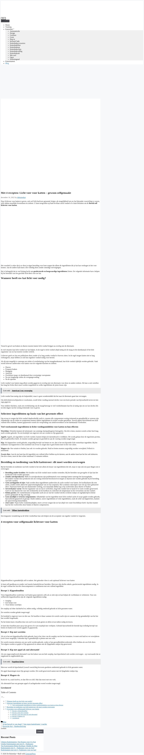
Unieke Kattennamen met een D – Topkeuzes (17, 744)
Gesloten (13, 35)
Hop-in (12, 39)
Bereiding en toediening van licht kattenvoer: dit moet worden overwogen (31, 707)
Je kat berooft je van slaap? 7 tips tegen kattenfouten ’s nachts (25, 724)
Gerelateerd (15, 718)
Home (7, 25)
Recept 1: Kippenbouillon (19, 711)
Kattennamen (10, 61)
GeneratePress (30, 754)
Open (12, 57)
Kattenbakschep (15, 49)
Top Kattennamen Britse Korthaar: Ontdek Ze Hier (19, 746)
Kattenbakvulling (16, 51)
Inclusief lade (15, 41)
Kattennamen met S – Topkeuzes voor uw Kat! (17, 748)
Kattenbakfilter (15, 45)
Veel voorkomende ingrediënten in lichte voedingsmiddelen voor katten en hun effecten (37, 705)
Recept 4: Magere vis (18, 716)
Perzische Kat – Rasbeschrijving (14, 726)
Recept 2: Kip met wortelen (20, 712)
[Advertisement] (72, 81)
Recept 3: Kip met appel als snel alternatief (24, 714)
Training (8, 27)
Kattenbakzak (15, 53)
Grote (12, 37)
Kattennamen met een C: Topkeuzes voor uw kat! (18, 750)
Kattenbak (10, 29)
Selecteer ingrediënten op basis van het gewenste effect (24, 703)
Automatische (15, 31)
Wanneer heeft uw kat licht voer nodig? (19, 701)
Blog (7, 63)
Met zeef (13, 55)
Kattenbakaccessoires (17, 43)
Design (12, 33)
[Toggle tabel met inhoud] (2, 697)
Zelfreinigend (15, 59)
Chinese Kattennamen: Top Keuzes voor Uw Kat (18, 742)
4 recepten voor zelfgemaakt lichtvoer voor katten (23, 709)
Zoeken (3, 728)
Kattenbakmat (15, 47)
